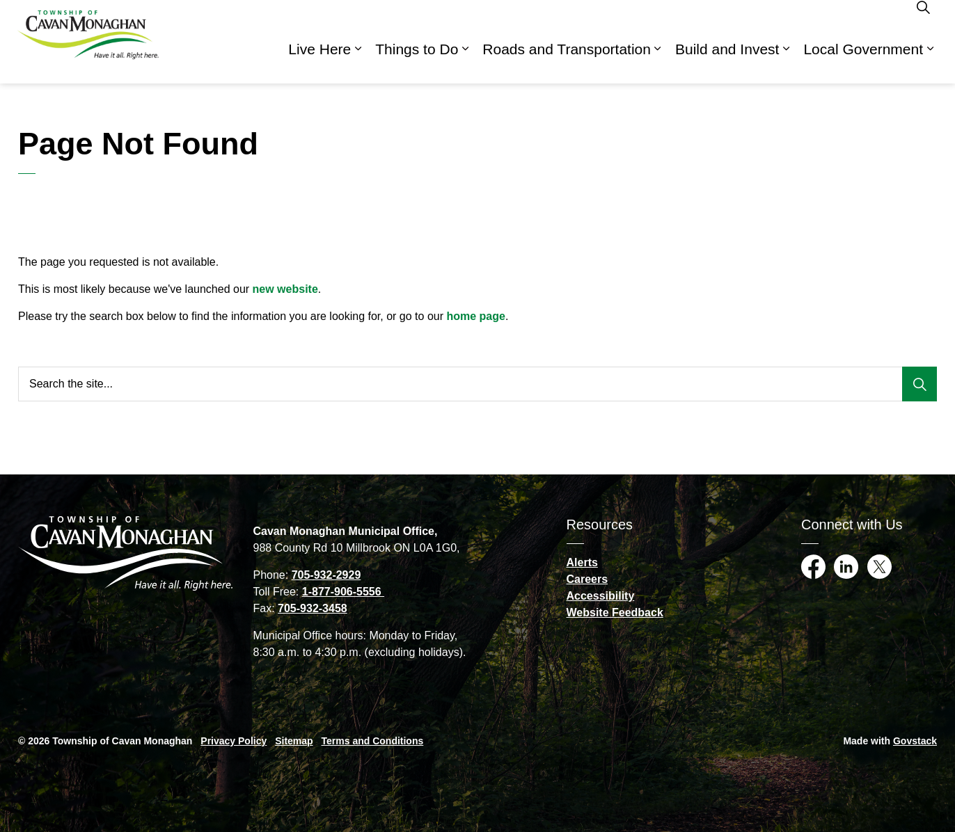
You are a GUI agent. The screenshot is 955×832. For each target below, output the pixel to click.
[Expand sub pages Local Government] (930, 62)
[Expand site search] (923, 21)
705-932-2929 (326, 575)
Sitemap (294, 740)
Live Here (319, 62)
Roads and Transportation (566, 62)
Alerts (582, 562)
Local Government (863, 62)
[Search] (919, 384)
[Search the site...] (477, 384)
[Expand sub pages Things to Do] (465, 62)
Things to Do (416, 62)
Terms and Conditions (373, 740)
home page (475, 316)
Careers (587, 579)
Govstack (915, 740)
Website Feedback (615, 612)
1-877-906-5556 (343, 592)
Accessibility (601, 596)
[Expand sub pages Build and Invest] (786, 62)
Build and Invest (727, 62)
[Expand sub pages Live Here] (358, 62)
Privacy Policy (233, 740)
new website (285, 289)
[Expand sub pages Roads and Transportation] (658, 62)
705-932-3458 (312, 608)
